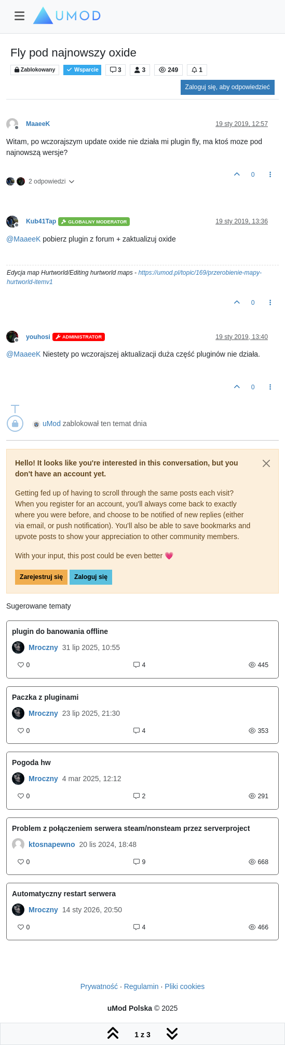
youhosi (38, 337)
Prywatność (99, 986)
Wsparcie (82, 69)
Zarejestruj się (41, 577)
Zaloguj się (90, 577)
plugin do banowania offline (60, 631)
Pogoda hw (31, 762)
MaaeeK (38, 124)
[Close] (266, 463)
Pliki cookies (185, 986)
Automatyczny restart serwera (64, 893)
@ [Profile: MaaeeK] (23, 239)
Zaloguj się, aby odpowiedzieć (227, 87)
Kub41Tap (41, 221)
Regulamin (141, 986)
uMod (52, 423)
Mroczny (43, 647)
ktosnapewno (52, 844)
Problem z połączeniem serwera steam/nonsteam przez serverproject (131, 828)
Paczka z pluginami (45, 697)
